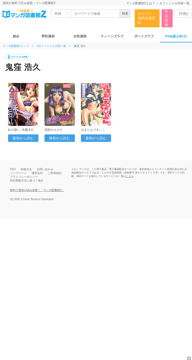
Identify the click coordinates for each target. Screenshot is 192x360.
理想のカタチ (53, 130)
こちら (130, 176)
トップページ (18, 172)
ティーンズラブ (112, 36)
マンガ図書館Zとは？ (140, 3)
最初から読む (23, 138)
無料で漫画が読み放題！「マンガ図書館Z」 (37, 190)
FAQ (13, 168)
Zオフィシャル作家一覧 (51, 46)
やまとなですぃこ (93, 130)
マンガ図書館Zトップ (16, 46)
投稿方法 (26, 169)
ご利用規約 (55, 172)
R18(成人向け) (176, 36)
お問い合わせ (45, 169)
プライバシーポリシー (24, 176)
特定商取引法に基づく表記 (26, 180)
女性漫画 (79, 36)
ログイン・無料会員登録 (146, 18)
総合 (16, 36)
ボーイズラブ (144, 36)
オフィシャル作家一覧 (174, 3)
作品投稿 (166, 18)
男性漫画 (48, 36)
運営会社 (37, 172)
